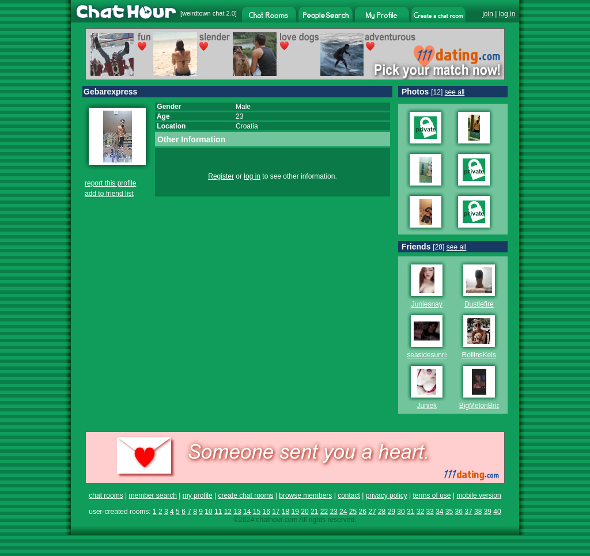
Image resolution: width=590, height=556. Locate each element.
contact (349, 495)
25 (353, 512)
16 (266, 512)
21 (314, 512)
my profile (198, 495)
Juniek (427, 406)
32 (420, 512)
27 (372, 512)
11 (218, 512)
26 (362, 512)
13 (237, 512)
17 (275, 512)
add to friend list (109, 194)
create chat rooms (245, 495)
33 (429, 512)
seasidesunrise (430, 355)
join (487, 14)
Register (221, 176)
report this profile (110, 183)
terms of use (432, 495)
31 (410, 512)
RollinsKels (479, 355)
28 (381, 512)
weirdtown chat (203, 13)
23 (333, 512)
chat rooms (106, 495)
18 (285, 512)
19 (295, 512)
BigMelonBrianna (485, 406)
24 (343, 512)
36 (459, 512)
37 (468, 512)
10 (208, 512)
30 (400, 512)
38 (478, 512)
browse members (305, 495)
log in (507, 14)
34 (439, 512)
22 (324, 512)
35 (449, 512)
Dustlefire (479, 304)
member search (152, 495)
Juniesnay (426, 304)
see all (455, 92)
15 (256, 512)
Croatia (247, 126)
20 (304, 512)
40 (497, 512)
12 (228, 512)
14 (247, 512)
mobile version (478, 495)
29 (391, 512)
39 (487, 512)
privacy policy (386, 495)
